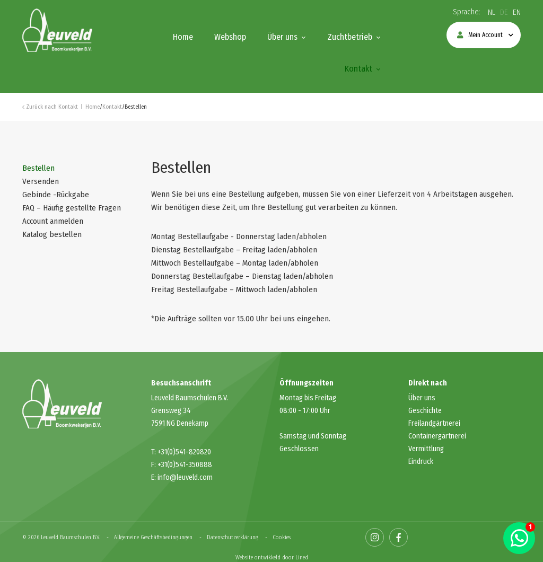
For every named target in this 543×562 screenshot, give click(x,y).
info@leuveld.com (185, 477)
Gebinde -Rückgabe (55, 194)
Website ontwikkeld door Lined (271, 557)
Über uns (282, 37)
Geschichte (425, 410)
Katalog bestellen (52, 234)
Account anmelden (52, 221)
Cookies (282, 537)
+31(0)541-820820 (184, 451)
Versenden (40, 181)
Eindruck (420, 461)
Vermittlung (426, 448)
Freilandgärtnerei (434, 423)
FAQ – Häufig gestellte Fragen (71, 208)
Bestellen (38, 168)
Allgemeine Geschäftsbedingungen (153, 537)
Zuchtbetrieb (350, 37)
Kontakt (358, 69)
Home (183, 37)
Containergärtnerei (437, 436)
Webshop (230, 37)
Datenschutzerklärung (232, 537)
